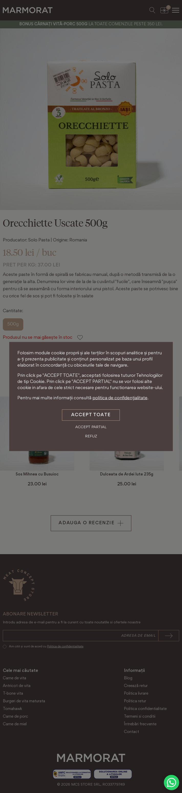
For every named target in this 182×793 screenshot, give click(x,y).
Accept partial (90, 427)
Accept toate (91, 415)
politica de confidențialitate (119, 398)
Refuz (91, 436)
